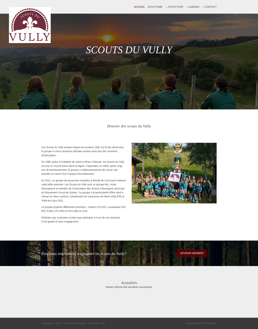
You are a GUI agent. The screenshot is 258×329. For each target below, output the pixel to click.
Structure (175, 6)
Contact (211, 6)
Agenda (194, 6)
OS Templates (209, 323)
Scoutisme (155, 6)
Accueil (139, 6)
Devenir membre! (192, 253)
